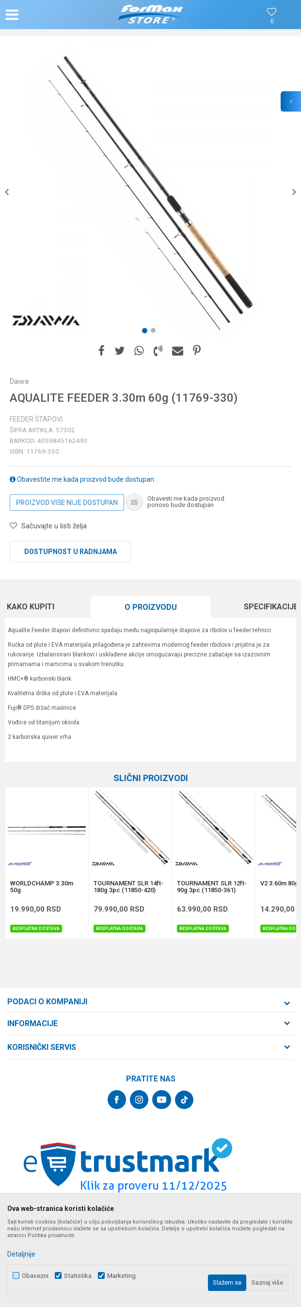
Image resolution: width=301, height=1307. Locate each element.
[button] (50, 14)
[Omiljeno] (272, 21)
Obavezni (35, 1275)
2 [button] (155, 332)
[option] (150, 192)
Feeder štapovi (36, 419)
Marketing (121, 1275)
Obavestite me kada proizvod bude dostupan (82, 479)
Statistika (78, 1275)
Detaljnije (21, 1254)
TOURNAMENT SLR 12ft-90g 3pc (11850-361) (212, 887)
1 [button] (146, 332)
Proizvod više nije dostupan (67, 502)
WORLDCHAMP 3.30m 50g (41, 887)
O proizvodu (151, 607)
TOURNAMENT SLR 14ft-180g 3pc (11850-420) (128, 887)
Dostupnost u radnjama (70, 551)
